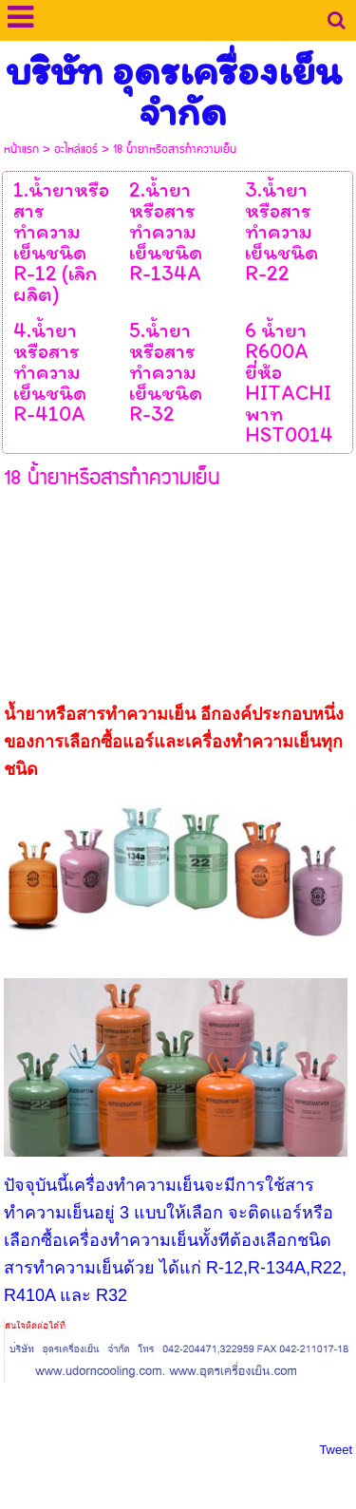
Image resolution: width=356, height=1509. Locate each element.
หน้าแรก (21, 150)
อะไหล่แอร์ (76, 150)
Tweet (335, 1450)
